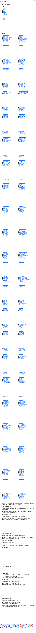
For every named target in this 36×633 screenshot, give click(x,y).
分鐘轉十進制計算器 (6, 382)
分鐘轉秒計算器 (21, 157)
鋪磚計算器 (5, 308)
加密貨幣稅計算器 (6, 36)
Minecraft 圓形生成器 (6, 162)
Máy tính (7, 626)
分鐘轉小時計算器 (22, 258)
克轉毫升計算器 (21, 185)
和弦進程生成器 (5, 331)
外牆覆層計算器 (5, 189)
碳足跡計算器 (5, 67)
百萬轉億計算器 (21, 141)
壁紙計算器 (5, 304)
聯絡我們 (9, 621)
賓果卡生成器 (21, 452)
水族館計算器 (5, 85)
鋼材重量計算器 (21, 139)
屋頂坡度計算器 (5, 211)
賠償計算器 (21, 400)
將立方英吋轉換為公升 (23, 207)
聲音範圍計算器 (5, 327)
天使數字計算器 (5, 109)
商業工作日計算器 (6, 378)
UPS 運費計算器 (21, 261)
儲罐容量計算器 (21, 36)
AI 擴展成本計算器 (22, 280)
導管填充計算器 (5, 253)
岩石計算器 (5, 286)
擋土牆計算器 (5, 257)
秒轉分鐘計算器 (21, 211)
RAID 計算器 (21, 309)
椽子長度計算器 (5, 278)
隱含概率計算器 (21, 479)
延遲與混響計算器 (6, 332)
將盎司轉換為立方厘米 (23, 252)
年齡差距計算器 (5, 399)
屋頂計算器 (5, 284)
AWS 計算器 (21, 354)
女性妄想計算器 (5, 86)
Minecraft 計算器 (6, 163)
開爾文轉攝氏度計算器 (7, 493)
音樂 (4, 13)
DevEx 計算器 (5, 187)
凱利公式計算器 (21, 451)
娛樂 (4, 10)
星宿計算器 (5, 133)
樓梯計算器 (5, 252)
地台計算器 (5, 213)
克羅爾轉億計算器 (22, 114)
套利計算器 (21, 429)
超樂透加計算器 (21, 498)
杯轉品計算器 (21, 180)
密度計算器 (21, 230)
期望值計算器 (21, 471)
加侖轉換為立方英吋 (22, 188)
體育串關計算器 (21, 469)
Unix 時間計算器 (6, 381)
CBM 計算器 (21, 209)
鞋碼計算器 (21, 205)
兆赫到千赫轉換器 (22, 231)
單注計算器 (21, 447)
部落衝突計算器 (5, 161)
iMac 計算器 (21, 327)
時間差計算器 (5, 426)
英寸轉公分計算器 (22, 87)
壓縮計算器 (21, 328)
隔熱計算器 (5, 301)
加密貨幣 (4, 8)
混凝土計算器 (5, 310)
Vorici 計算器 (5, 156)
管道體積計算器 (21, 69)
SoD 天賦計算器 (6, 157)
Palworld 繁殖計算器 (6, 160)
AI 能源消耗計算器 (22, 281)
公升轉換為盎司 (21, 182)
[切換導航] (34, 1)
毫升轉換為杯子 (5, 479)
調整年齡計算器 (5, 428)
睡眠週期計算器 (5, 356)
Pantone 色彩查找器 (6, 238)
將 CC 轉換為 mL (22, 85)
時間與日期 (5, 14)
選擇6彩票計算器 (22, 402)
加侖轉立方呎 (21, 115)
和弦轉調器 (5, 349)
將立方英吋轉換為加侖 (7, 455)
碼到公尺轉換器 (21, 203)
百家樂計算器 (21, 397)
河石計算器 (5, 276)
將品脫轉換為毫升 (22, 86)
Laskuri (18, 625)
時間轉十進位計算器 (6, 427)
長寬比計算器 (21, 358)
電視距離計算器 (5, 134)
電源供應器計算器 (22, 350)
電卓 (8, 624)
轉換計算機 (5, 430)
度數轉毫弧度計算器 (22, 88)
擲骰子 (4, 88)
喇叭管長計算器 (5, 325)
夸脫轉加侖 (5, 478)
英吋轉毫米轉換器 (6, 474)
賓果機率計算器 (21, 422)
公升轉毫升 (21, 117)
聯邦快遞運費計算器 (22, 234)
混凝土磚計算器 (5, 210)
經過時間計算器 (5, 374)
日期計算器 (5, 376)
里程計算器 (5, 83)
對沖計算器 (21, 449)
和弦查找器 (5, 333)
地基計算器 (5, 212)
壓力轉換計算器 (21, 67)
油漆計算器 (5, 236)
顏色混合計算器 (5, 234)
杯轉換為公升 (21, 37)
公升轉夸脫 (21, 164)
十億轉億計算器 (21, 90)
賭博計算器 (21, 399)
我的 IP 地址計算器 (22, 349)
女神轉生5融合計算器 (6, 188)
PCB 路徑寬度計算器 (22, 303)
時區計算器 (5, 420)
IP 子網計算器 (21, 353)
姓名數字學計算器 (6, 132)
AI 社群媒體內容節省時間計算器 (24, 279)
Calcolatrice (29, 625)
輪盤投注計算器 (21, 496)
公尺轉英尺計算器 (22, 183)
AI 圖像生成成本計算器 (23, 277)
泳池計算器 (5, 282)
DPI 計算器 (21, 310)
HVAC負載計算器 (6, 206)
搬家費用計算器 (5, 232)
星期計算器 (5, 357)
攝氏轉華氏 (21, 156)
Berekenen (7, 625)
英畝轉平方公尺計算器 (23, 38)
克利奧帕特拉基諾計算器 (23, 401)
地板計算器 (5, 258)
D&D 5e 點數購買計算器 (7, 165)
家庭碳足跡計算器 (6, 45)
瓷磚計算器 (5, 208)
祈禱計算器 (5, 110)
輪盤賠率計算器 (21, 377)
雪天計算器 (5, 91)
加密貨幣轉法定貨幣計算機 (7, 37)
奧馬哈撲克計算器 (22, 420)
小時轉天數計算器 (22, 134)
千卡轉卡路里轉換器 (22, 229)
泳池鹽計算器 (21, 155)
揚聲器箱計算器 (5, 330)
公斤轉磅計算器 (5, 501)
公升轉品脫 (21, 235)
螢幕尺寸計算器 (5, 136)
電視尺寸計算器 (5, 114)
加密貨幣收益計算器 (6, 38)
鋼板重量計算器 (21, 61)
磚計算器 (4, 207)
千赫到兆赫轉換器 (22, 59)
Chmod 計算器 (21, 325)
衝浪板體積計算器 (22, 160)
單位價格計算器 (21, 208)
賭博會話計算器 (21, 453)
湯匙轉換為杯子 (21, 109)
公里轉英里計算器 (22, 186)
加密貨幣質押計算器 (6, 39)
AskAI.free (23, 627)
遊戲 (4, 11)
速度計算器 (21, 206)
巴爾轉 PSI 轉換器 (22, 259)
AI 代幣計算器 (21, 300)
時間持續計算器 (5, 405)
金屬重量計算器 (21, 132)
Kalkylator (12, 624)
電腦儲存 (20, 307)
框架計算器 (5, 235)
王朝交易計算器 (5, 164)
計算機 (30, 623)
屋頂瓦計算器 (5, 228)
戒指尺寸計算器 (21, 163)
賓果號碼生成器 (21, 475)
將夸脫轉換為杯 (21, 212)
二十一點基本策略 (22, 430)
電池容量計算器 (21, 334)
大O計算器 (21, 357)
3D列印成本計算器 (22, 355)
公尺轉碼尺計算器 (22, 140)
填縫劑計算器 (5, 285)
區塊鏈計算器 (5, 41)
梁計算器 (4, 302)
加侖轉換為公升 (21, 131)
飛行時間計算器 (5, 396)
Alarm (14, 627)
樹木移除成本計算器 (6, 281)
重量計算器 (21, 35)
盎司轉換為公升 (21, 210)
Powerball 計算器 (22, 493)
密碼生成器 (21, 40)
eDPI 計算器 (21, 302)
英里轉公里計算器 (22, 116)
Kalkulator (18, 624)
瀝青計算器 (5, 300)
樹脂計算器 (5, 231)
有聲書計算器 (5, 116)
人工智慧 (4, 17)
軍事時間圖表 (5, 400)
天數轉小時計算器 (22, 253)
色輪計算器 (5, 230)
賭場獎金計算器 (21, 474)
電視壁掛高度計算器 (6, 111)
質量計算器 (5, 499)
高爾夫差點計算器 (6, 141)
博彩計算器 (21, 495)
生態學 (4, 9)
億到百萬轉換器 (21, 179)
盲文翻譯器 (21, 308)
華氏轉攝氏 (21, 63)
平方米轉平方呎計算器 (7, 450)
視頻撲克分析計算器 (22, 426)
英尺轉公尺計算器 (22, 133)
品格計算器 (5, 348)
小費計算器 (16, 569)
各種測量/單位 (5, 15)
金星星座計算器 (5, 138)
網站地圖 (12, 621)
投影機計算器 (21, 332)
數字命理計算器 (5, 93)
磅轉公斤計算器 (5, 495)
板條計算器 (5, 261)
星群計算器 (5, 108)
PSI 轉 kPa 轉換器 (22, 187)
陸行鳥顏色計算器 (6, 186)
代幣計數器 (21, 286)
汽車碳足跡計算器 (6, 60)
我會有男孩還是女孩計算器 (7, 113)
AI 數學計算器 (21, 282)
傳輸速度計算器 (21, 351)
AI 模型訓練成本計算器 (23, 278)
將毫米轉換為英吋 (22, 111)
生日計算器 (5, 358)
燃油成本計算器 (5, 65)
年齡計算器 (5, 354)
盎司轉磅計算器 (21, 42)
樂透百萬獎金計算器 (22, 448)
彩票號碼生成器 (21, 382)
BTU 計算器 (5, 205)
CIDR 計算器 (21, 326)
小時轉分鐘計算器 (22, 138)
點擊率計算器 (21, 373)
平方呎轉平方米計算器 (7, 449)
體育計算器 (21, 380)
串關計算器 (21, 376)
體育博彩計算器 (21, 472)
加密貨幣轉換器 (5, 42)
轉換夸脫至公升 (21, 84)
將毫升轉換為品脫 (22, 276)
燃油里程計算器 (5, 64)
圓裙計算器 (21, 159)
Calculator (28, 626)
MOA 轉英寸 (21, 256)
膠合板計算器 (5, 209)
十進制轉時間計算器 (6, 429)
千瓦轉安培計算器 (22, 83)
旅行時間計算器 (5, 401)
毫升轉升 (20, 184)
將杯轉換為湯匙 (5, 494)
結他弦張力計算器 (6, 350)
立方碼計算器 (21, 64)
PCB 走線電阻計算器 (22, 356)
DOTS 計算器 (5, 185)
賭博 (4, 19)
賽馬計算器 (21, 423)
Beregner (25, 623)
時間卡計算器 (5, 397)
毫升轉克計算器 (21, 257)
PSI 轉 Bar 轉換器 (22, 161)
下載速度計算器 (21, 301)
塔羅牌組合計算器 (6, 115)
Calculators (4, 627)
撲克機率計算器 (21, 427)
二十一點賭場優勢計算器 (23, 494)
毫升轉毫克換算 (5, 469)
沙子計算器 (5, 307)
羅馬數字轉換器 (21, 262)
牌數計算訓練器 (21, 478)
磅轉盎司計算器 (21, 228)
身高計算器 (5, 446)
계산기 (4, 624)
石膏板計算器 (5, 303)
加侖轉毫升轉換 (21, 238)
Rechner (1, 625)
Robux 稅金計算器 (6, 184)
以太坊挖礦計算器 (6, 35)
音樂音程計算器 (5, 334)
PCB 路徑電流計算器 (22, 324)
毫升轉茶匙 (5, 497)
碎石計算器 (5, 203)
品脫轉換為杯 (21, 162)
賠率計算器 (21, 445)
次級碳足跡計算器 (6, 63)
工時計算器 (5, 380)
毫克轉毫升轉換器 (22, 41)
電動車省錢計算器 (6, 68)
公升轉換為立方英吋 (6, 471)
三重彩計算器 (21, 455)
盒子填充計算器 (5, 254)
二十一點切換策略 (22, 405)
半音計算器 (5, 326)
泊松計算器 (21, 473)
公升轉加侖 (21, 45)
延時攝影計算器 (5, 422)
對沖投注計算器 (21, 470)
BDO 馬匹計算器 (6, 179)
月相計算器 (5, 373)
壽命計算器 (5, 87)
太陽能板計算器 (5, 84)
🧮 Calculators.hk (4, 1)
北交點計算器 (5, 107)
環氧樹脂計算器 (5, 277)
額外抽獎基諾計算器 (22, 424)
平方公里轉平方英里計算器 (23, 255)
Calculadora (24, 624)
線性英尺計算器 (21, 165)
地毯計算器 (5, 324)
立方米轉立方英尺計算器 (23, 236)
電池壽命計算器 (21, 348)
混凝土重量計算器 (22, 60)
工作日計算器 (5, 355)
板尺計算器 (5, 256)
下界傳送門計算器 (6, 183)
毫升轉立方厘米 (21, 113)
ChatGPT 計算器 (22, 285)
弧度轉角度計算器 (6, 451)
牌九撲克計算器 (21, 428)
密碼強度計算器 (5, 453)
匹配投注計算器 (21, 378)
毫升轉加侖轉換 (21, 254)
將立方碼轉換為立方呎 (23, 65)
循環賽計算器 (21, 403)
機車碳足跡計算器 (6, 61)
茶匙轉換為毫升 (5, 473)
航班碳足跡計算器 (6, 59)
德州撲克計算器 (21, 446)
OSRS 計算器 (5, 155)
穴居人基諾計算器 (22, 476)
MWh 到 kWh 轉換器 (22, 93)
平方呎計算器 (5, 229)
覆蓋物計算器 (5, 262)
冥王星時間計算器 (6, 402)
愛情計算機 (5, 90)
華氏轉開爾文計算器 (6, 498)
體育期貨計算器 (21, 450)
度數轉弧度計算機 (22, 189)
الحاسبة (23, 626)
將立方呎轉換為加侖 (6, 470)
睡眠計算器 (5, 351)
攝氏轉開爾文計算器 (22, 137)
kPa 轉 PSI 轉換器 (22, 213)
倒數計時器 (5, 403)
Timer (18, 627)
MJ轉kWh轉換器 (6, 496)
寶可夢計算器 (5, 159)
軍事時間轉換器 (5, 423)
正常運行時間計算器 (6, 377)
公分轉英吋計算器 (22, 108)
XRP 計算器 (5, 44)
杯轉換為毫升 (5, 447)
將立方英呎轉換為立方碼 (7, 448)
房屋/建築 (4, 12)
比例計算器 (5, 445)
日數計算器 (5, 372)
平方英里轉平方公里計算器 (23, 91)
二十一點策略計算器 (22, 499)
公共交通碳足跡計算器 (7, 62)
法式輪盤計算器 (21, 406)
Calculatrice (13, 625)
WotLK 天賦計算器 (6, 182)
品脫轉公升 (21, 68)
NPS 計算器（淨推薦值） (7, 92)
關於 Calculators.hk (3, 621)
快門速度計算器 (21, 374)
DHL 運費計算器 (22, 107)
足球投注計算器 (21, 396)
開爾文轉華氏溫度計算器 (23, 233)
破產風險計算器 (21, 497)
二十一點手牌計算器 (22, 425)
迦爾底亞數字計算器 (6, 137)
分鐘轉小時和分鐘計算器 (7, 425)
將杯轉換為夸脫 (5, 452)
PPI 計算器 (21, 331)
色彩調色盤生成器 (6, 233)
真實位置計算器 (21, 110)
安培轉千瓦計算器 (22, 136)
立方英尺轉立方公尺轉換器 (23, 92)
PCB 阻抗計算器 (21, 333)
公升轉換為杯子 (5, 472)
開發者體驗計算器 (22, 372)
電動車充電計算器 (6, 69)
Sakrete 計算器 (5, 255)
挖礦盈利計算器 (5, 40)
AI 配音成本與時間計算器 (23, 284)
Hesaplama (12, 626)
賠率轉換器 (21, 379)
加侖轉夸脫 (5, 476)
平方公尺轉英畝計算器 (23, 232)
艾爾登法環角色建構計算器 (7, 180)
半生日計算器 (5, 379)
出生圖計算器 (5, 117)
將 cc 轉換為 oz (5, 475)
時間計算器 (5, 424)
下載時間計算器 (21, 305)
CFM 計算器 (21, 62)
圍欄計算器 (5, 280)
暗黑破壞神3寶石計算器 (7, 140)
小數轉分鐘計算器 (6, 404)
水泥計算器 (5, 259)
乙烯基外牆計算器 (6, 305)
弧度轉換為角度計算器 (23, 39)
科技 (4, 18)
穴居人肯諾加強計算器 (23, 404)
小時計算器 (5, 353)
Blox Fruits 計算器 (6, 139)
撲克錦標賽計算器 (22, 381)
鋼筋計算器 (5, 309)
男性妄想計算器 (5, 131)
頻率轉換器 (21, 330)
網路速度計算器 (21, 304)
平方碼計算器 (21, 44)
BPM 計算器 (5, 328)
